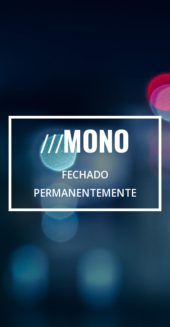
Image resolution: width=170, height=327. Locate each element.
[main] (85, 163)
